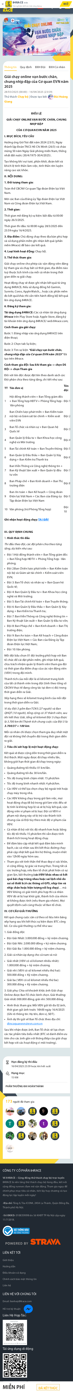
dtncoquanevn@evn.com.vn (25, 1023)
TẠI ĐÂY (43, 519)
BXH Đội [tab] (40, 67)
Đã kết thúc (48, 1388)
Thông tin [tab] (10, 67)
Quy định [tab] (26, 67)
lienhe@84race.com (21, 1301)
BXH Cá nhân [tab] (57, 67)
